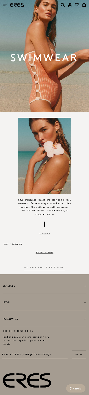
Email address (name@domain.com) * (27, 355)
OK (79, 354)
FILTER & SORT (44, 252)
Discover (44, 233)
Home (5, 244)
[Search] (63, 5)
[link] (70, 5)
